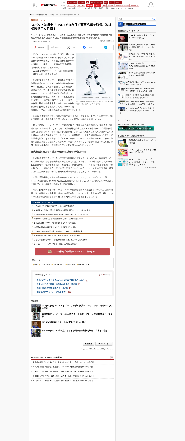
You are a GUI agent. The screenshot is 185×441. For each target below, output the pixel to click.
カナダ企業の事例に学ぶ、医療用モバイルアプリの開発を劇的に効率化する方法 (63, 367)
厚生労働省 (71, 264)
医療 (36, 264)
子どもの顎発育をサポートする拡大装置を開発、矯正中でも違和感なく (60, 240)
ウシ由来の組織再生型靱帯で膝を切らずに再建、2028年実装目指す (59, 231)
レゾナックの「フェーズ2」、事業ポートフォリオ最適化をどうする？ (142, 162)
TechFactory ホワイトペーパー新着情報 (47, 357)
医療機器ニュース (84, 264)
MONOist (33, 14)
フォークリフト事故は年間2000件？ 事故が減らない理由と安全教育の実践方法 (63, 371)
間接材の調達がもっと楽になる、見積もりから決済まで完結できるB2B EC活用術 (63, 362)
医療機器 (40, 14)
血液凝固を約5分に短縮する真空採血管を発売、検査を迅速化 (57, 236)
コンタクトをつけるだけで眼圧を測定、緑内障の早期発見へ (56, 244)
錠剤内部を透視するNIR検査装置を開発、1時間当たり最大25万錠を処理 (61, 214)
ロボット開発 (45, 264)
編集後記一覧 (151, 167)
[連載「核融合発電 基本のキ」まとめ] (54, 288)
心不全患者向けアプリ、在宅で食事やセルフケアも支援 (55, 223)
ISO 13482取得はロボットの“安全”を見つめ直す (64, 322)
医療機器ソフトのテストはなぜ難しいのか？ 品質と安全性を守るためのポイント (64, 376)
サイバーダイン (58, 264)
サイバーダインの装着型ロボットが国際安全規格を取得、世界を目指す (75, 330)
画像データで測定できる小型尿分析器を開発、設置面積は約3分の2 (59, 219)
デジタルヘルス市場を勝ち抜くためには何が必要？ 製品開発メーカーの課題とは (64, 381)
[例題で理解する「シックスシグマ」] (54, 292)
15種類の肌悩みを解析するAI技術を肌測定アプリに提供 (55, 227)
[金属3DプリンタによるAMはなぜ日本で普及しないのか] (62, 280)
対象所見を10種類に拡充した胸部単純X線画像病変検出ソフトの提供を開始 (62, 210)
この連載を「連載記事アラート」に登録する (74, 251)
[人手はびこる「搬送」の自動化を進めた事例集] (58, 284)
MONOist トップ (104, 344)
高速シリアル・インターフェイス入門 (131, 124)
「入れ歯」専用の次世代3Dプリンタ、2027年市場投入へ (55, 206)
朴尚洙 (102, 41)
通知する (58, 47)
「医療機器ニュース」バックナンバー (45, 202)
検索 (154, 19)
